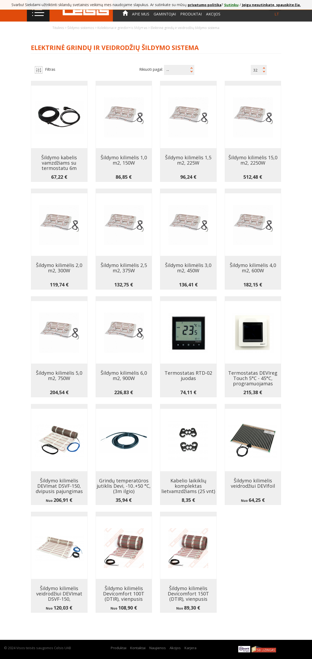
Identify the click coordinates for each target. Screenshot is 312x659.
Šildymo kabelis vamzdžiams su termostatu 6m (59, 162)
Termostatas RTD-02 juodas (188, 375)
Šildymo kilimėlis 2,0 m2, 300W (59, 268)
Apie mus (140, 13)
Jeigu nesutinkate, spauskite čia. (271, 4)
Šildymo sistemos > (82, 28)
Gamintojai (165, 13)
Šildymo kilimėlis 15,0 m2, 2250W (252, 160)
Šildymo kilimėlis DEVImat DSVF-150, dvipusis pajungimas (59, 485)
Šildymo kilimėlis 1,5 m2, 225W (188, 160)
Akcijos (213, 13)
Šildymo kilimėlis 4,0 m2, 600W (253, 268)
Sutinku (231, 4)
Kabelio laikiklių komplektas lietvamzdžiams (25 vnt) (188, 485)
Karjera (190, 647)
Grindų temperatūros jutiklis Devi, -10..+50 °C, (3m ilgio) (124, 485)
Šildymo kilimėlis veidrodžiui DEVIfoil (253, 483)
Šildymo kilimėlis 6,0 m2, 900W (124, 375)
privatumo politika (204, 4)
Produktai (191, 13)
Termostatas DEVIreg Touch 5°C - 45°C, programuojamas (252, 378)
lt (276, 13)
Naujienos (157, 647)
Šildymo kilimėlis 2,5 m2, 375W (124, 268)
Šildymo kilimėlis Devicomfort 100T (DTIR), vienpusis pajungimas (123, 596)
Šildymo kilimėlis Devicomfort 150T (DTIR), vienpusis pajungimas (188, 596)
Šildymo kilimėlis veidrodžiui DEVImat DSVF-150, (59, 593)
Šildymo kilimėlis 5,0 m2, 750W (59, 375)
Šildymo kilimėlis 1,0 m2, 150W (124, 160)
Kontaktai (133, 28)
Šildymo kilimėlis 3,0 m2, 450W (188, 268)
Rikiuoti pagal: (151, 69)
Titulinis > (59, 28)
